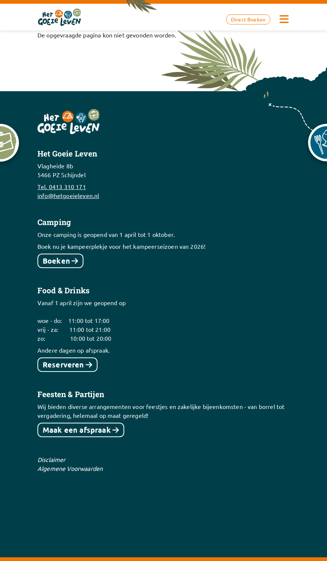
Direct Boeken (248, 19)
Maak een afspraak (77, 430)
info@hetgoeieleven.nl (68, 195)
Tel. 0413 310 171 (61, 186)
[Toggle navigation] (284, 19)
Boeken (56, 260)
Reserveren (63, 364)
